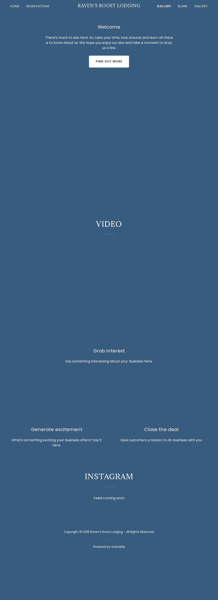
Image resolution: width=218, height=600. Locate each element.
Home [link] (15, 6)
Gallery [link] (164, 6)
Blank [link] (183, 6)
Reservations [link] (38, 6)
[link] (109, 6)
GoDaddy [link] (118, 547)
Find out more (109, 61)
